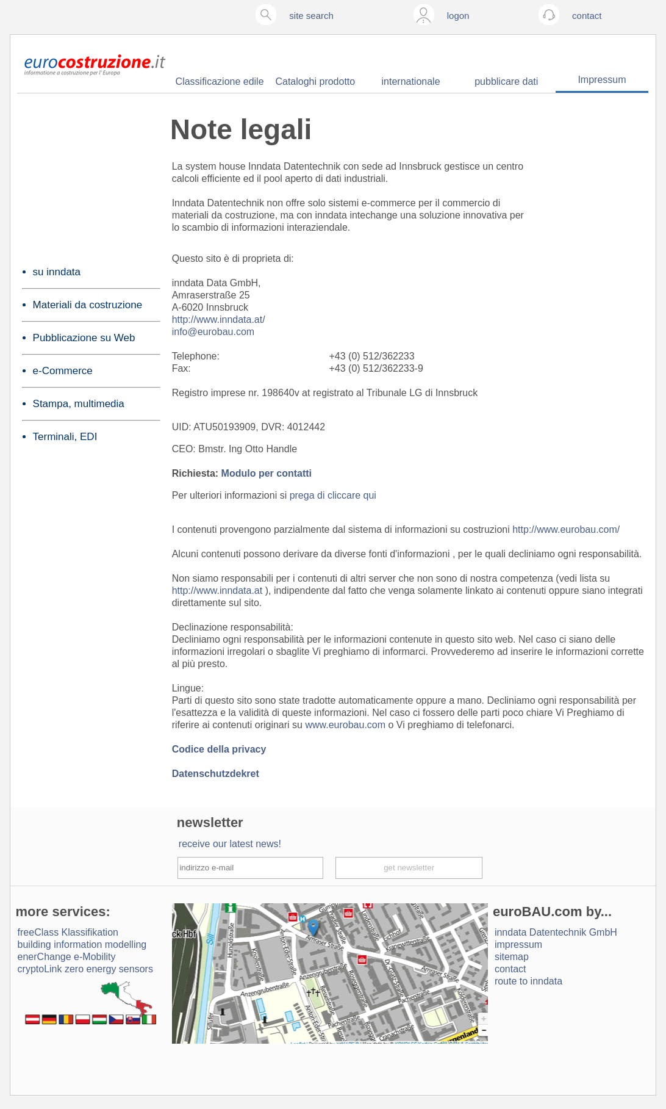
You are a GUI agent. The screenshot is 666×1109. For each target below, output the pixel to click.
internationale (411, 81)
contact (510, 969)
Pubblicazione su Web (84, 338)
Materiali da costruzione (88, 305)
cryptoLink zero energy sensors (85, 969)
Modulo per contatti (266, 473)
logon (458, 15)
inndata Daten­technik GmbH (556, 932)
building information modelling (82, 944)
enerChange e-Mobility (67, 957)
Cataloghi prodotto (315, 81)
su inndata (57, 272)
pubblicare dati (506, 81)
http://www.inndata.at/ (218, 319)
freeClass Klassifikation (68, 932)
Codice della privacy (219, 749)
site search (311, 15)
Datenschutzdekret (215, 773)
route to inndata (528, 981)
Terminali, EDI (65, 437)
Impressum (602, 79)
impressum (518, 944)
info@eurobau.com (213, 332)
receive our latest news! (230, 844)
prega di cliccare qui (333, 495)
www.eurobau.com (346, 725)
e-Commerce (63, 371)
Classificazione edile (220, 81)
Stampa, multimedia (78, 404)
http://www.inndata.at (218, 590)
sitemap (512, 957)
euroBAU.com (537, 911)
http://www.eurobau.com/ (566, 529)
